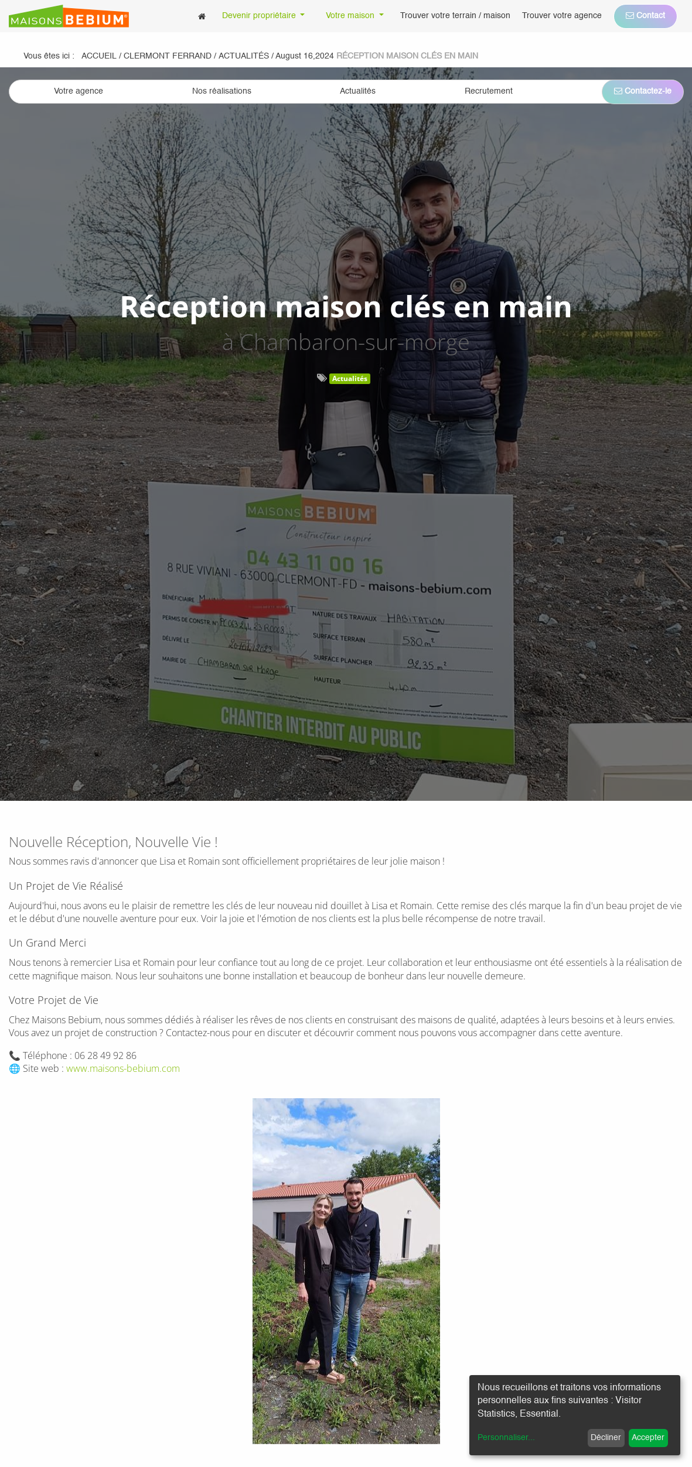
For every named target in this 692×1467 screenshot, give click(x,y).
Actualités (349, 378)
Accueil (99, 56)
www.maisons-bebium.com (123, 1068)
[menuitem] (202, 16)
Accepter (648, 1438)
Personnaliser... (506, 1438)
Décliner (606, 1438)
